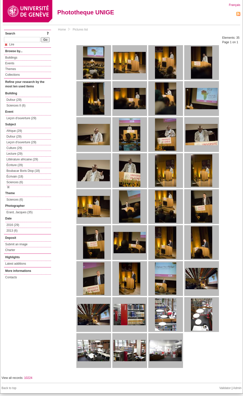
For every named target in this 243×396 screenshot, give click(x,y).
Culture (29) (14, 148)
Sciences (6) (14, 182)
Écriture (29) (14, 165)
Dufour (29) (14, 100)
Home (62, 29)
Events (9, 63)
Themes (10, 69)
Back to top (8, 388)
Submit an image (16, 244)
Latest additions (15, 263)
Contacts (11, 277)
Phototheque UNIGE (85, 12)
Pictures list (80, 29)
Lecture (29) (14, 153)
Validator (225, 388)
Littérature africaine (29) (22, 159)
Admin (237, 388)
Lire (9, 44)
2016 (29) (12, 225)
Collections (12, 74)
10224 (28, 378)
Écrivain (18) (14, 176)
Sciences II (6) (16, 105)
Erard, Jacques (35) (19, 212)
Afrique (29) (14, 131)
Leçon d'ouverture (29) (21, 118)
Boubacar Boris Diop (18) (23, 171)
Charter (10, 250)
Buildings (11, 57)
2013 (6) (12, 230)
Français (234, 5)
